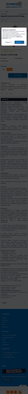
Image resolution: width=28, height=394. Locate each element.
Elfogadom (18, 42)
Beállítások (7, 42)
